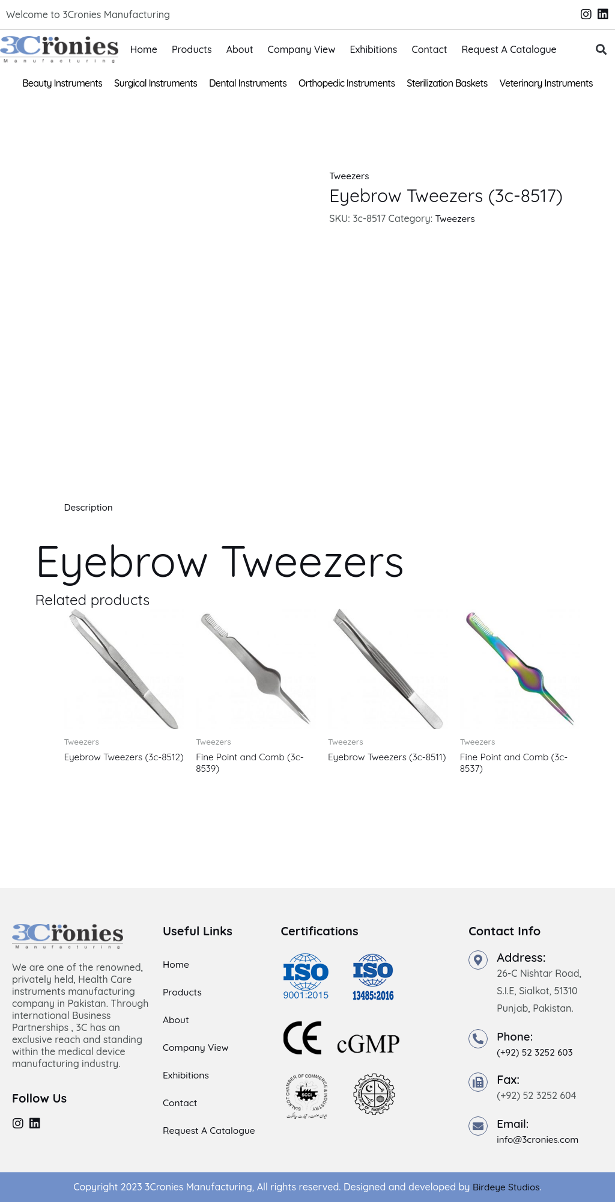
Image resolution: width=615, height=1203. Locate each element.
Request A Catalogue (509, 49)
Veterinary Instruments (546, 83)
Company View (302, 49)
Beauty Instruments (62, 83)
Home (143, 49)
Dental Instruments (247, 83)
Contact (429, 49)
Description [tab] (89, 507)
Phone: (516, 1037)
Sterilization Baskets (447, 83)
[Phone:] (478, 1040)
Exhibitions (373, 49)
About (239, 49)
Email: (514, 1125)
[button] (601, 50)
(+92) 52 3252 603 (536, 1053)
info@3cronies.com (539, 1141)
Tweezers (350, 176)
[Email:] (478, 1127)
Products (192, 49)
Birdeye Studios (506, 1189)
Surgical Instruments (155, 83)
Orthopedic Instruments (346, 83)
